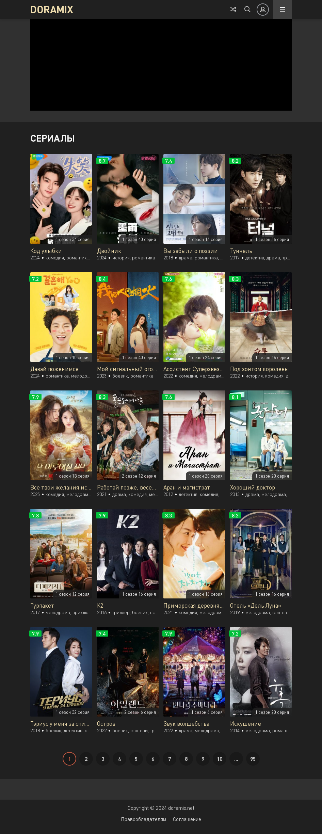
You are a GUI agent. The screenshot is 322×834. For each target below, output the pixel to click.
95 (253, 759)
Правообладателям (143, 819)
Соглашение (187, 819)
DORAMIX (51, 9)
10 (219, 759)
